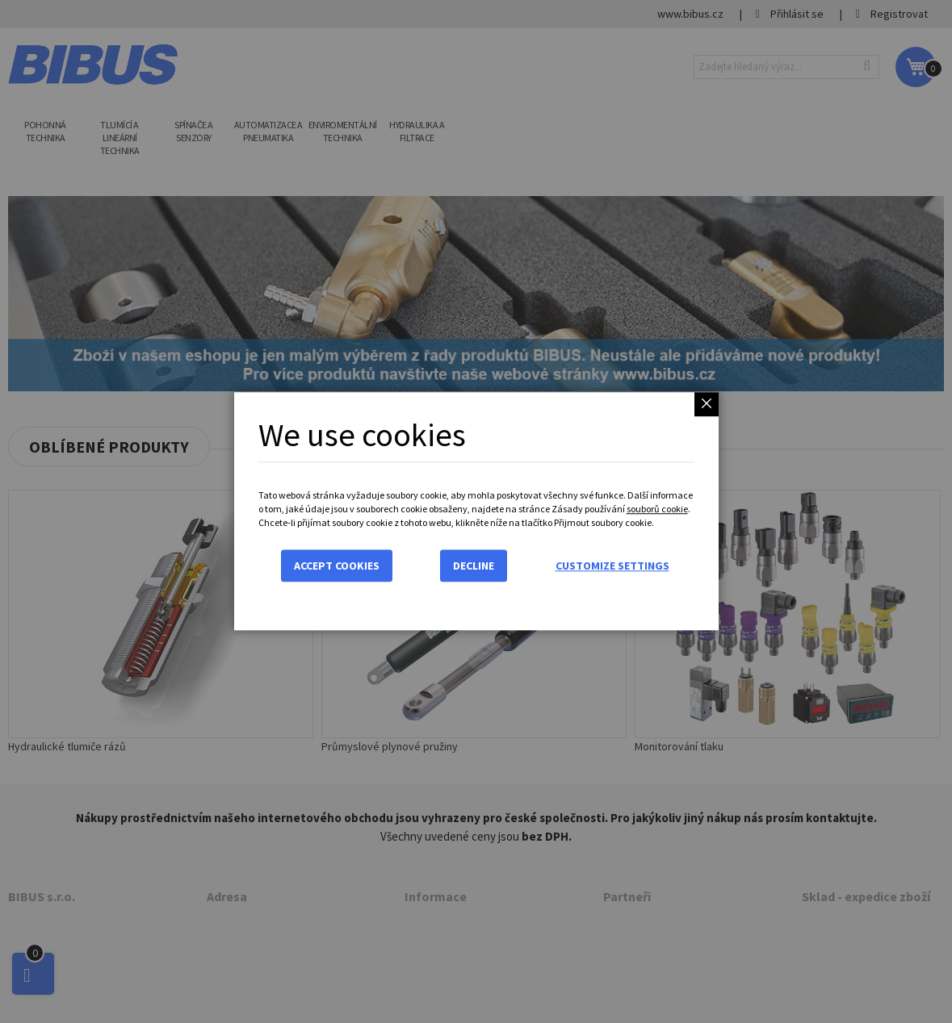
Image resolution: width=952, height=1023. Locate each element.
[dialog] (476, 511)
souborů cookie (657, 509)
